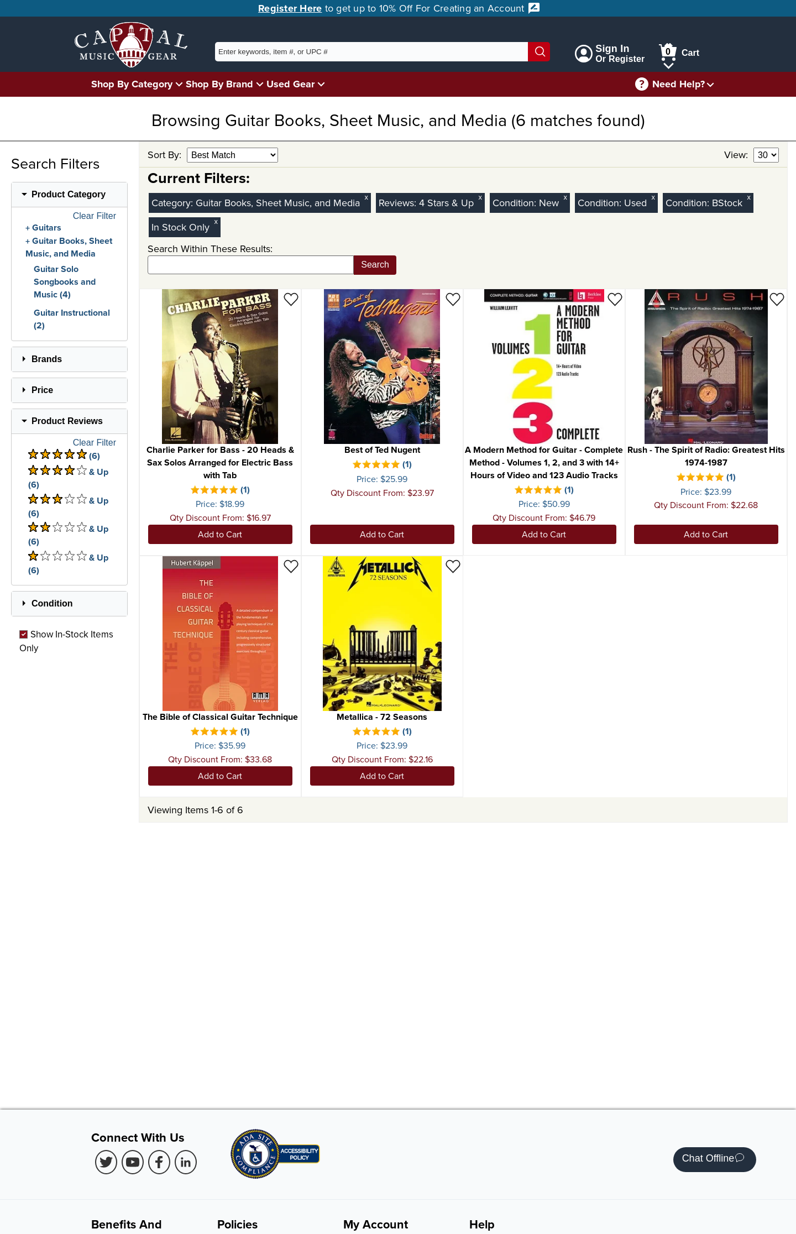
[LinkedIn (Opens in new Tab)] (186, 1162)
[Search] (539, 51)
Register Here (290, 8)
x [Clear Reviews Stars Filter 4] (480, 197)
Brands (47, 359)
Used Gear (290, 84)
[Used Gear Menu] (321, 83)
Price (42, 390)
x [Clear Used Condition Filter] (653, 197)
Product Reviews (67, 421)
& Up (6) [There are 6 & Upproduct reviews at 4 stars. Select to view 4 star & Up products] (68, 478)
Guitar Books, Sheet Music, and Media (68, 247)
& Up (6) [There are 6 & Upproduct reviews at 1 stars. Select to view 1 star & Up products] (68, 564)
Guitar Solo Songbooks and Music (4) (65, 282)
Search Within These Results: (210, 248)
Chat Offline (713, 1160)
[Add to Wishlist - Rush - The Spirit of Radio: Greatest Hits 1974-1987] (777, 298)
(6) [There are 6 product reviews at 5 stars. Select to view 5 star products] (64, 455)
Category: (173, 203)
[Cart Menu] (668, 64)
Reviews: (399, 203)
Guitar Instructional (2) (72, 319)
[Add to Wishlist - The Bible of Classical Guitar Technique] (291, 566)
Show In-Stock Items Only (66, 641)
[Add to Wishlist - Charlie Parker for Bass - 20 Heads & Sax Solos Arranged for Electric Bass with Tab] (291, 298)
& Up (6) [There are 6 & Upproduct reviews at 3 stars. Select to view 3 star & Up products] (68, 507)
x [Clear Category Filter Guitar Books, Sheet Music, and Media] (366, 197)
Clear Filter (94, 216)
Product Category (69, 194)
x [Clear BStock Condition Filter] (749, 197)
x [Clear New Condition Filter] (565, 197)
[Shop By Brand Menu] (259, 83)
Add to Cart (220, 534)
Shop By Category (131, 84)
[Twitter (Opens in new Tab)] (106, 1162)
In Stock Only (180, 227)
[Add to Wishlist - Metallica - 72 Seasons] (453, 566)
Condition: (516, 203)
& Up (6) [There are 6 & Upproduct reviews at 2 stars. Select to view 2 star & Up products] (68, 535)
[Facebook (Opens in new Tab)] (159, 1162)
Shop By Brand (219, 84)
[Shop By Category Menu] (179, 83)
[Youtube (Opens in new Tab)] (133, 1162)
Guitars (46, 228)
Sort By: (166, 154)
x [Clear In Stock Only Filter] (216, 221)
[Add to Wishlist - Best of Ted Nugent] (453, 298)
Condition (52, 603)
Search (375, 264)
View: (737, 154)
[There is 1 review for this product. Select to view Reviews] (220, 491)
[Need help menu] (710, 84)
